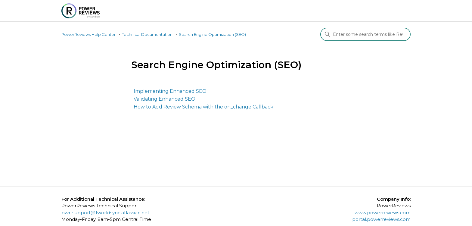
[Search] (365, 34)
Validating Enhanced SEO (164, 99)
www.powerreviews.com (383, 212)
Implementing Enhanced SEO (170, 91)
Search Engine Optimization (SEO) (212, 34)
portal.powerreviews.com (381, 219)
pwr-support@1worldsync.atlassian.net (105, 212)
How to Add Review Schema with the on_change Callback (203, 107)
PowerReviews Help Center (88, 34)
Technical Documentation (147, 34)
